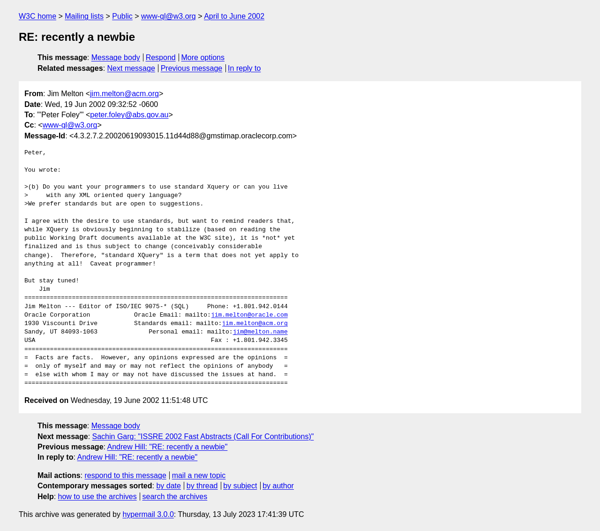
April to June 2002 (234, 16)
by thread (202, 486)
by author (278, 486)
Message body (115, 57)
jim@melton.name (260, 332)
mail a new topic (199, 475)
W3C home (37, 16)
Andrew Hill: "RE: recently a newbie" (167, 447)
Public (122, 16)
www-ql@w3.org (168, 16)
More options (203, 57)
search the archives (175, 497)
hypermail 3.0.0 (147, 514)
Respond (161, 57)
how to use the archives (97, 497)
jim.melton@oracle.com (249, 315)
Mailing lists (84, 16)
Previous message (192, 68)
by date (168, 486)
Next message (131, 68)
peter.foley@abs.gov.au (129, 115)
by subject (240, 486)
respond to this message (125, 475)
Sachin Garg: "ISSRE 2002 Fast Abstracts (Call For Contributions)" (203, 436)
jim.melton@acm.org (124, 94)
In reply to (244, 68)
